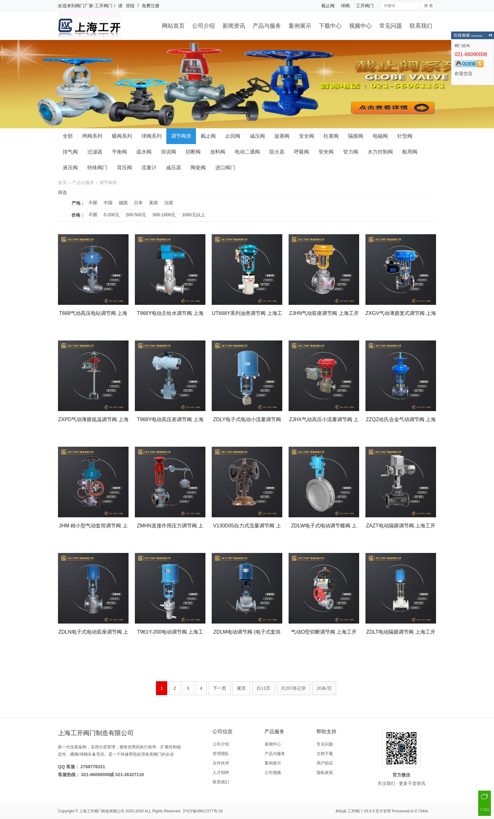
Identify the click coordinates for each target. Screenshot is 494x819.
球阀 (345, 5)
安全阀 (306, 136)
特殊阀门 (97, 167)
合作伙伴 (221, 763)
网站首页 (173, 26)
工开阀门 (365, 5)
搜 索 (428, 5)
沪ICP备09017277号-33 (203, 811)
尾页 (241, 688)
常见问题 (390, 26)
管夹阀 (326, 151)
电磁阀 (380, 136)
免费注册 (150, 5)
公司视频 (273, 772)
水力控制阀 (380, 151)
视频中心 (360, 26)
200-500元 (136, 214)
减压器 (173, 167)
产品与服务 (267, 26)
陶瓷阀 (198, 167)
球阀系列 (151, 136)
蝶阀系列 (122, 136)
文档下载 (325, 753)
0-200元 (111, 214)
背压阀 (124, 167)
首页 (62, 182)
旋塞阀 (282, 136)
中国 (108, 202)
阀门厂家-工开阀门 (94, 5)
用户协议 (325, 763)
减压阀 (257, 136)
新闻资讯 (233, 26)
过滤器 (94, 151)
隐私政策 (325, 772)
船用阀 (409, 151)
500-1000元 (163, 214)
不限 (93, 202)
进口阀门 (225, 167)
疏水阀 (144, 151)
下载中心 (330, 26)
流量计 (149, 167)
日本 (138, 202)
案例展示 (300, 26)
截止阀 (328, 5)
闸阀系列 (92, 136)
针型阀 (404, 136)
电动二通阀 (247, 151)
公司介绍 (203, 26)
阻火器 (276, 151)
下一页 (219, 688)
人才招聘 (221, 772)
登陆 (130, 5)
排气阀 (70, 151)
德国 (123, 202)
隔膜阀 (355, 136)
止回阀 (232, 136)
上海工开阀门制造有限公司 (101, 811)
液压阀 (70, 167)
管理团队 (221, 753)
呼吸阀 (301, 151)
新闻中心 (273, 744)
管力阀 (350, 151)
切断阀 (193, 151)
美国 (153, 202)
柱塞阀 (331, 136)
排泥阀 (168, 151)
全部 (68, 136)
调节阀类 (181, 136)
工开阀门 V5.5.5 (361, 811)
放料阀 (217, 151)
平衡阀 (119, 151)
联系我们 (421, 26)
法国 (168, 202)
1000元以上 (193, 214)
